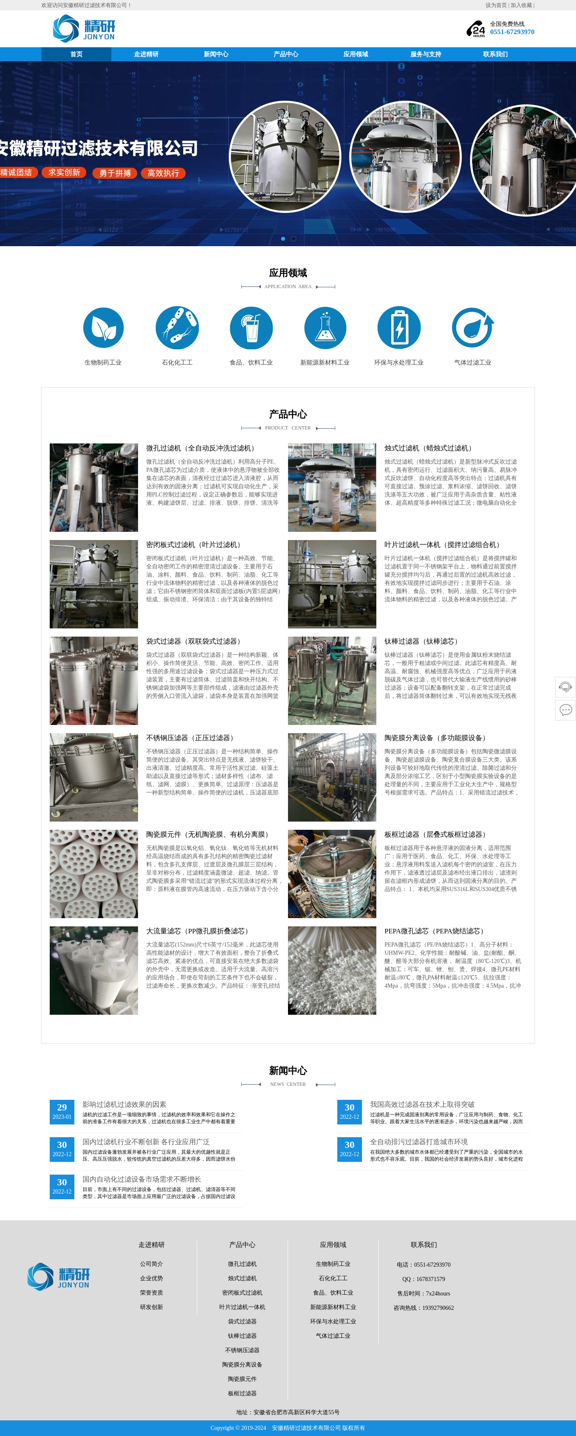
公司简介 (151, 1264)
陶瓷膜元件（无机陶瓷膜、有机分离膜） (209, 834)
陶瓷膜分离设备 (242, 1365)
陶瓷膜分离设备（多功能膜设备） (437, 738)
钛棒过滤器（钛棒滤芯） (423, 641)
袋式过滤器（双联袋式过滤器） (195, 641)
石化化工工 (333, 1278)
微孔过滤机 (242, 1264)
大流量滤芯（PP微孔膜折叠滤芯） (199, 931)
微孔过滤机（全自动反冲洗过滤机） (202, 448)
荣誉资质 (151, 1293)
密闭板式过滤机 (242, 1293)
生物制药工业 (333, 1264)
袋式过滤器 (242, 1321)
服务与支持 (425, 54)
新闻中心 (216, 54)
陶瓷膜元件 (242, 1379)
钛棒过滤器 (242, 1336)
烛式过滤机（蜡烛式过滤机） (430, 448)
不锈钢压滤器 (242, 1350)
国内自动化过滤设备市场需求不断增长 (142, 1179)
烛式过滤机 (242, 1278)
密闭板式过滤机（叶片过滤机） (195, 545)
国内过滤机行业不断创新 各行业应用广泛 (146, 1142)
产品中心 (286, 54)
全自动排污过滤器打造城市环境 (419, 1142)
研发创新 (151, 1307)
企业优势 (151, 1278)
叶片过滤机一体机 (242, 1307)
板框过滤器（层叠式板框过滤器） (437, 834)
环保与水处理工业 (333, 1321)
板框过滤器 (242, 1393)
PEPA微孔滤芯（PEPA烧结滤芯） (436, 931)
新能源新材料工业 (333, 1307)
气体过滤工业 (333, 1336)
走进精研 (146, 54)
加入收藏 (521, 5)
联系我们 (495, 54)
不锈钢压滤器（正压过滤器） (191, 738)
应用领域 (355, 54)
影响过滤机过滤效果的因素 (124, 1104)
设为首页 (496, 5)
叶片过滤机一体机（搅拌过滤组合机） (444, 545)
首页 (76, 54)
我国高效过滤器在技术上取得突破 (422, 1104)
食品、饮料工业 (333, 1293)
